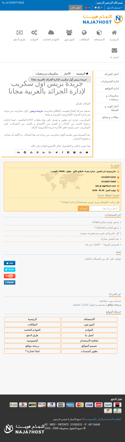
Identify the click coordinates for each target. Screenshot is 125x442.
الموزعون (69, 35)
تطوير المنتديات (89, 351)
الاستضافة (99, 35)
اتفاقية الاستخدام (89, 340)
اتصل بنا (114, 53)
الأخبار (67, 73)
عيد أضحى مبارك (110, 238)
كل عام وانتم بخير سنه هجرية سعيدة (99, 233)
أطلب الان (75, 7)
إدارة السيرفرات (109, 81)
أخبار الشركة (111, 74)
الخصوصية (32, 340)
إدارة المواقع (111, 88)
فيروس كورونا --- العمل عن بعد (102, 244)
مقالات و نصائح (110, 117)
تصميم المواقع (89, 345)
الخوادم (34, 35)
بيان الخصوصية (93, 419)
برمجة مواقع (32, 345)
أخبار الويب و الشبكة (111, 108)
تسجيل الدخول (114, 7)
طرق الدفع (19, 35)
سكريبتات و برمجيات (112, 97)
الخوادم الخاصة (51, 35)
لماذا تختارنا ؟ (32, 351)
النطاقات (84, 35)
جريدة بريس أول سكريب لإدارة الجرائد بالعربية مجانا (59, 79)
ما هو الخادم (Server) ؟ (106, 227)
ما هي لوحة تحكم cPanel (105, 222)
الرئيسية (114, 35)
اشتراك (83, 208)
